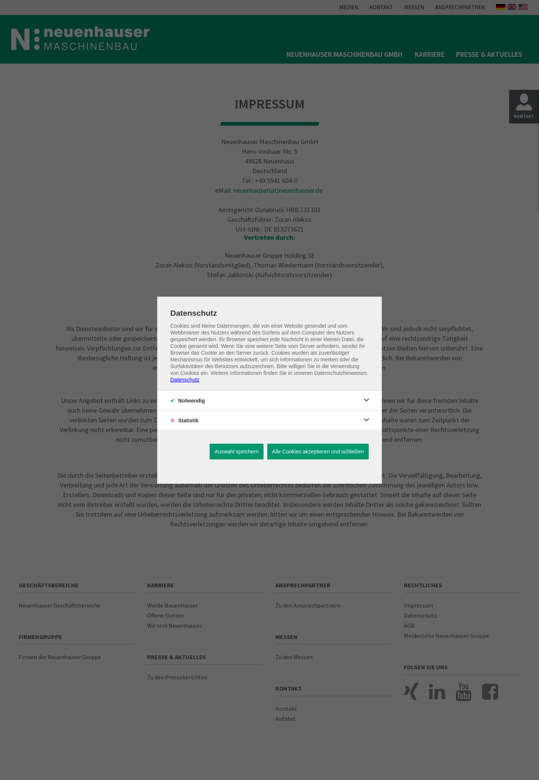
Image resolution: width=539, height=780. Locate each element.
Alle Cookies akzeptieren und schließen (318, 452)
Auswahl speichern (236, 452)
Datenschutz (185, 380)
